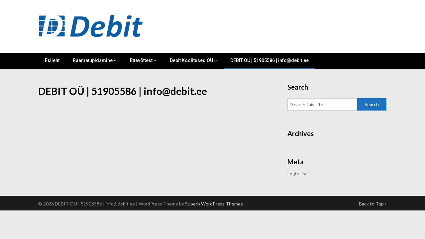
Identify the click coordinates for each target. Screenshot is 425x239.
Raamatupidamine (93, 60)
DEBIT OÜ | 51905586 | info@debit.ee (269, 60)
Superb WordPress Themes (214, 203)
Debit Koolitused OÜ (191, 60)
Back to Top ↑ (373, 203)
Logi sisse (297, 173)
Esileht (52, 60)
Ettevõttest (141, 60)
